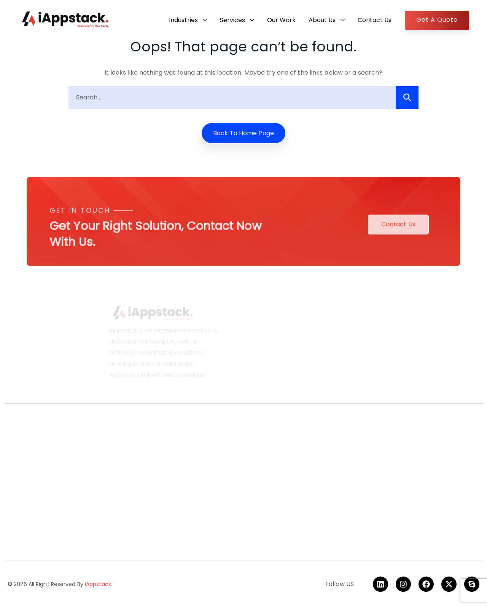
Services (232, 20)
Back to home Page (243, 133)
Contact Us (375, 20)
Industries (183, 20)
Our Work (281, 20)
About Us (322, 20)
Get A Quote (437, 19)
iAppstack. (98, 584)
